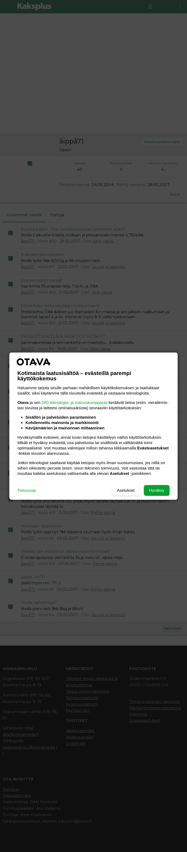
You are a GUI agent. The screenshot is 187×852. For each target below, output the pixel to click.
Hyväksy (156, 490)
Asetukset (126, 490)
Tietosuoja (26, 490)
